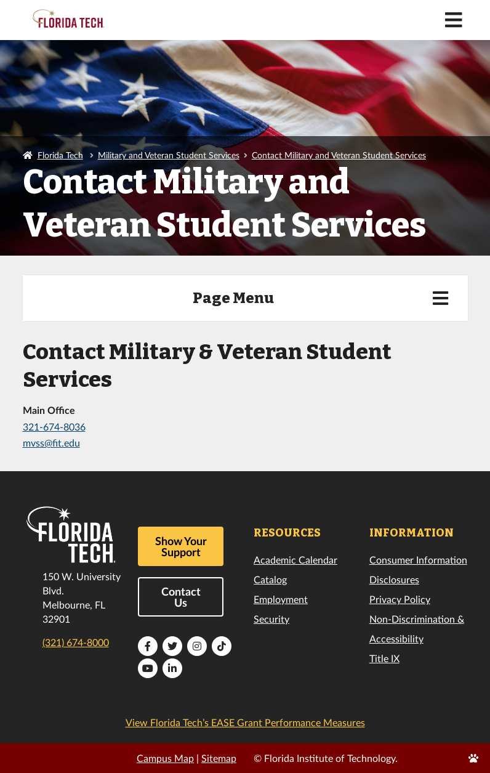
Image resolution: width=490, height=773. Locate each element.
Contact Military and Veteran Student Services (339, 155)
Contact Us (181, 597)
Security (271, 619)
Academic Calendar (295, 559)
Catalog (270, 579)
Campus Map (165, 758)
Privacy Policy (399, 599)
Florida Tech (60, 155)
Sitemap (218, 758)
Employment (281, 599)
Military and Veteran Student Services (168, 155)
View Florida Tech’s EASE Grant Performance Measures (245, 722)
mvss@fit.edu (51, 442)
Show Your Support (181, 546)
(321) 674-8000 (75, 642)
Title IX (384, 658)
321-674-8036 (54, 426)
